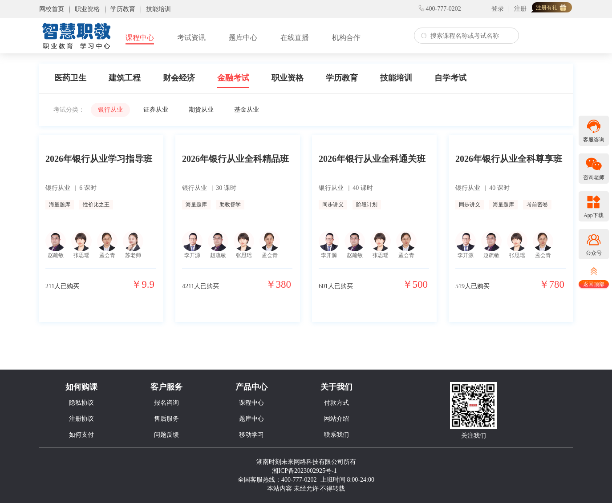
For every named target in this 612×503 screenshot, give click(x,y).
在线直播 (294, 37)
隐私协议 (81, 402)
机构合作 (346, 37)
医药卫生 (70, 77)
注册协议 (81, 418)
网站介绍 (336, 418)
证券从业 (155, 109)
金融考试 (233, 77)
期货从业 (201, 109)
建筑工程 (125, 77)
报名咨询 (166, 402)
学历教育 (342, 77)
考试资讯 (191, 37)
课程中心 (140, 37)
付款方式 (336, 402)
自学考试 (450, 77)
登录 (497, 8)
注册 (520, 8)
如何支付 (81, 434)
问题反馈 (166, 434)
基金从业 (246, 109)
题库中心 (243, 37)
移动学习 (251, 434)
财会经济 (179, 77)
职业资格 (288, 77)
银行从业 (110, 109)
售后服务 (166, 418)
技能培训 (396, 77)
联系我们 (336, 434)
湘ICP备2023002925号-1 (304, 470)
